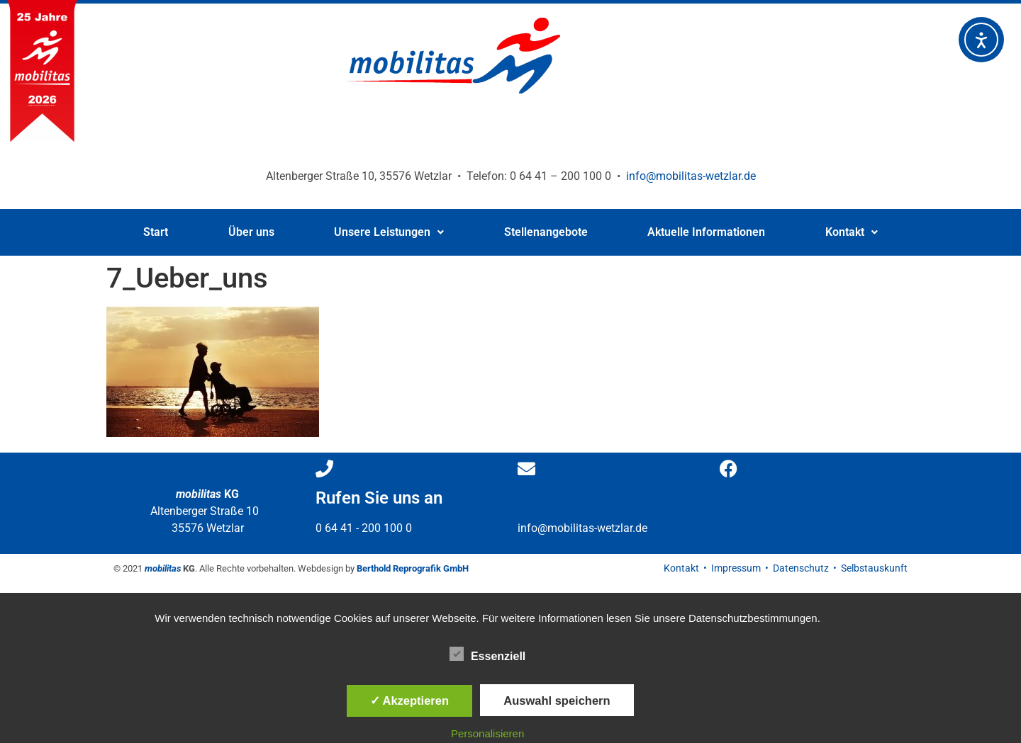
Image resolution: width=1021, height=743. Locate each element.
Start (155, 232)
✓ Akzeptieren (410, 700)
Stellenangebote (546, 232)
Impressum (736, 568)
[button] (389, 232)
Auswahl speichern (556, 700)
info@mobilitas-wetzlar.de (691, 176)
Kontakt (851, 232)
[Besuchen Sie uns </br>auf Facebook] (728, 468)
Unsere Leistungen (389, 232)
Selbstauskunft (874, 568)
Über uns (251, 232)
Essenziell (487, 653)
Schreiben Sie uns (586, 498)
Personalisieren (487, 733)
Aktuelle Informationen (706, 232)
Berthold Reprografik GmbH (413, 568)
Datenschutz (801, 568)
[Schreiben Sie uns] (526, 468)
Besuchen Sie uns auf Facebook (787, 508)
